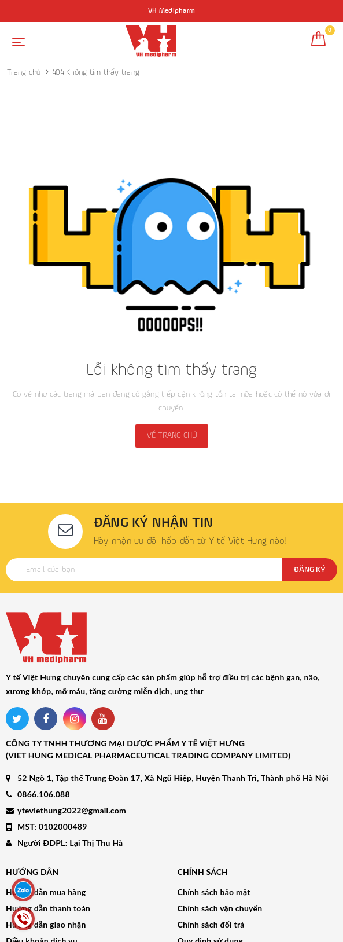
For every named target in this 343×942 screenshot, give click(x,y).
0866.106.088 (43, 744)
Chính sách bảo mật (214, 841)
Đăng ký (310, 570)
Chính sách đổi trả (211, 873)
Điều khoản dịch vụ (42, 890)
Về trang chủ (172, 435)
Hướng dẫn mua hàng (46, 841)
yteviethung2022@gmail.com (71, 760)
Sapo (262, 929)
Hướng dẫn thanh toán (48, 857)
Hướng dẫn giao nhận (46, 873)
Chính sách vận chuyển (220, 857)
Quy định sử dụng (211, 890)
